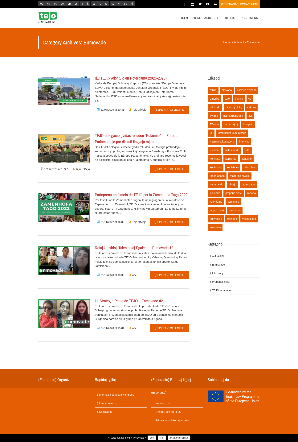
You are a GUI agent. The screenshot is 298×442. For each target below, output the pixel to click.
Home (226, 42)
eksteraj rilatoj (234, 107)
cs (55, 3)
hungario (248, 124)
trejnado (232, 218)
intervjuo (244, 141)
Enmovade (218, 264)
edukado (215, 107)
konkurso (230, 158)
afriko (213, 90)
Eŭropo (214, 124)
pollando (215, 193)
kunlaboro (233, 167)
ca (48, 3)
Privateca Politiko (179, 437)
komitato (215, 158)
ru (106, 3)
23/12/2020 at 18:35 (110, 275)
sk (125, 3)
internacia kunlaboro (222, 141)
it (87, 3)
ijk (211, 132)
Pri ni (196, 18)
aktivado (227, 90)
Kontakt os (250, 18)
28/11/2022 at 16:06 (110, 222)
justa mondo (232, 150)
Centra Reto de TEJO (168, 411)
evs (250, 115)
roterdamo (216, 201)
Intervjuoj (217, 273)
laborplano (250, 167)
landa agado (217, 175)
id (132, 3)
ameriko (214, 98)
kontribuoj (216, 167)
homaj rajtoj (231, 124)
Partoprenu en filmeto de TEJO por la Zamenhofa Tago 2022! (141, 195)
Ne (162, 437)
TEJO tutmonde (221, 290)
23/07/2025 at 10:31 (110, 109)
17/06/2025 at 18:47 (54, 169)
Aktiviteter (212, 18)
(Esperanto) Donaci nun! (239, 4)
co (249, 98)
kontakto (247, 158)
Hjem (184, 18)
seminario (233, 201)
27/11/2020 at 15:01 (110, 328)
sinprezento (217, 210)
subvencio (216, 218)
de (62, 3)
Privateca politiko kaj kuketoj (172, 420)
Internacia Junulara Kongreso (116, 394)
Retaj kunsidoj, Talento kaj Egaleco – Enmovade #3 (134, 248)
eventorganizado (233, 115)
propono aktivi (233, 193)
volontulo (215, 227)
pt (93, 3)
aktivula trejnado (246, 90)
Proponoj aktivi (221, 281)
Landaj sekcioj (107, 403)
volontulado (249, 218)
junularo (214, 150)
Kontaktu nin (163, 403)
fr (82, 3)
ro (100, 3)
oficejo (232, 184)
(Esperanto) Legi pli (170, 109)
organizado (248, 184)
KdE (247, 150)
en (69, 3)
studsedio (235, 210)
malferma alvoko (240, 175)
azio (227, 98)
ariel (133, 275)
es (76, 3)
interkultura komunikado (232, 132)
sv (113, 3)
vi (119, 3)
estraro (251, 107)
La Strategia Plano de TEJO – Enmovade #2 (129, 301)
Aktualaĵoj (218, 256)
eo (41, 3)
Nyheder (231, 18)
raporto (251, 193)
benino (239, 98)
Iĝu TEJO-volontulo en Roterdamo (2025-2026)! (131, 78)
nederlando (216, 184)
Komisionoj (105, 411)
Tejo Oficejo (137, 109)
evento (214, 115)
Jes (152, 437)
